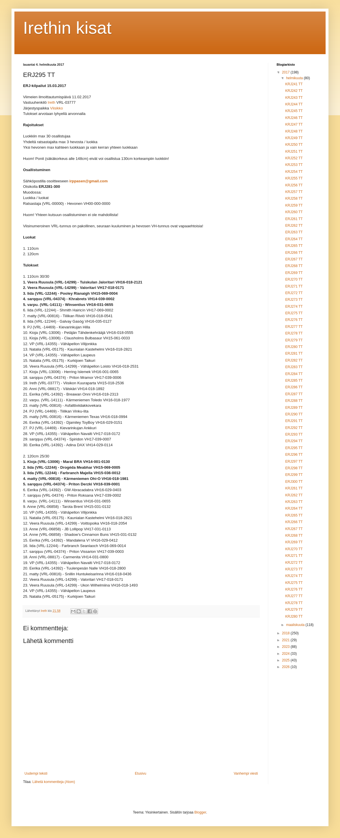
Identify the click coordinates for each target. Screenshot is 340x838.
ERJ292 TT (294, 428)
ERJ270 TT (294, 279)
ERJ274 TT (294, 306)
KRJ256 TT (294, 185)
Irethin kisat (67, 27)
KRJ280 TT (294, 616)
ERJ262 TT (294, 226)
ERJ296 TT (294, 455)
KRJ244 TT (294, 104)
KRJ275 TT (294, 583)
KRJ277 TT (294, 596)
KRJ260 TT (294, 212)
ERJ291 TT (294, 421)
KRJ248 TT (294, 131)
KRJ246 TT (294, 118)
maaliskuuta (295, 625)
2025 (286, 660)
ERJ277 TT (294, 327)
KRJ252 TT (294, 158)
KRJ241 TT (294, 84)
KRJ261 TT (294, 488)
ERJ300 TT (294, 482)
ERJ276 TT (294, 320)
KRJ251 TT (294, 152)
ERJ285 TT (294, 381)
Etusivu (140, 773)
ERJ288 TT (294, 401)
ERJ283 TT (294, 367)
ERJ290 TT (294, 414)
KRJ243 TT (294, 98)
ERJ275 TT (294, 313)
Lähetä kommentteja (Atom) (53, 782)
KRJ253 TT (294, 165)
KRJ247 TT (294, 124)
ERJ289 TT (294, 408)
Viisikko (56, 108)
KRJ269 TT (294, 542)
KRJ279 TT (294, 610)
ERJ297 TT (294, 461)
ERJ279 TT (294, 340)
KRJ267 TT (294, 529)
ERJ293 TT (294, 434)
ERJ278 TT (294, 333)
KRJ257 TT (294, 192)
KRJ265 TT (294, 515)
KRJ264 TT (294, 508)
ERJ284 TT (294, 374)
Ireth (51, 103)
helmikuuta (295, 78)
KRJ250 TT (294, 145)
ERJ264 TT (294, 239)
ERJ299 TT (294, 475)
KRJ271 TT (294, 556)
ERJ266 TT (294, 253)
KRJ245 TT (294, 111)
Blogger (200, 812)
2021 (286, 640)
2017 (286, 72)
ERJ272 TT (294, 293)
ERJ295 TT (294, 448)
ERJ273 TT (294, 300)
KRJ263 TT (294, 502)
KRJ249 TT (294, 138)
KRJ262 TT (294, 495)
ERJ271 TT (294, 286)
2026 (286, 667)
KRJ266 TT (294, 522)
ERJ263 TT (294, 232)
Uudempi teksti (35, 773)
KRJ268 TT (294, 536)
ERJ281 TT (294, 353)
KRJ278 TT (294, 603)
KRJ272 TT (294, 563)
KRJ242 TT (294, 91)
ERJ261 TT (294, 219)
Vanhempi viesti (246, 773)
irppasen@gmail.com (88, 181)
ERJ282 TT (294, 360)
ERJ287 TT (294, 394)
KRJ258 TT (294, 198)
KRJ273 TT (294, 569)
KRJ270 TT (294, 549)
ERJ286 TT (294, 387)
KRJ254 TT (294, 172)
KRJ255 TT (294, 178)
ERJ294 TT (294, 441)
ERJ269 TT (294, 273)
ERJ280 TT (294, 347)
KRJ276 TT (294, 589)
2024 (286, 654)
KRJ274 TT (294, 576)
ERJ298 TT (294, 468)
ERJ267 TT (294, 259)
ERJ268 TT (294, 266)
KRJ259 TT (294, 205)
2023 (286, 647)
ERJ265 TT (294, 246)
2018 (286, 633)
